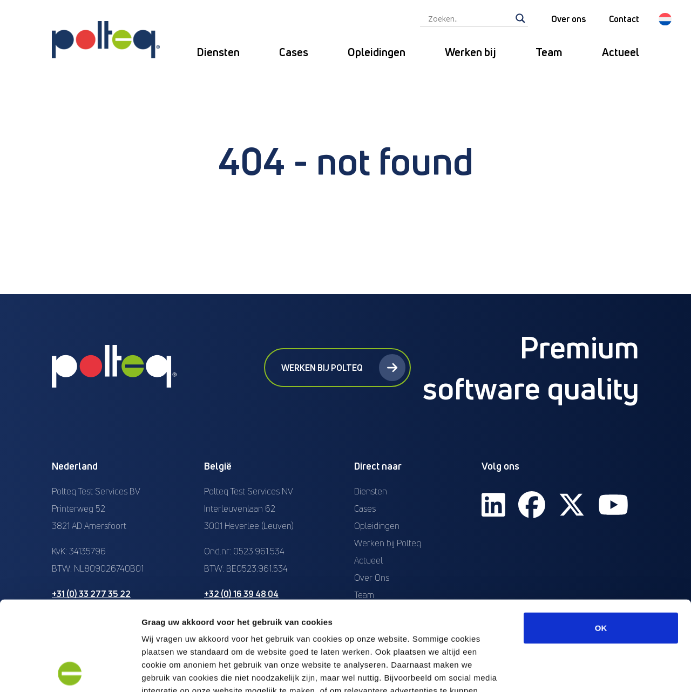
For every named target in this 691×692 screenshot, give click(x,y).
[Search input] (469, 18)
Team (549, 52)
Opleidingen (376, 52)
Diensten (218, 52)
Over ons (568, 19)
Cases (293, 52)
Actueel (620, 52)
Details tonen (583, 670)
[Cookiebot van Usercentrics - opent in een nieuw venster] (70, 671)
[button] (665, 19)
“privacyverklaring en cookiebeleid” (399, 614)
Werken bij (470, 52)
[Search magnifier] (520, 18)
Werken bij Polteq (343, 367)
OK (601, 538)
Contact (624, 19)
